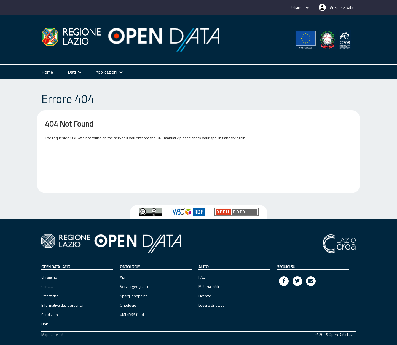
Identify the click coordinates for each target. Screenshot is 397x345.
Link (44, 324)
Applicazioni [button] (106, 72)
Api (122, 277)
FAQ (201, 277)
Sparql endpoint (133, 296)
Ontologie (128, 305)
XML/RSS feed (132, 314)
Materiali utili (208, 286)
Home (47, 72)
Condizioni (50, 314)
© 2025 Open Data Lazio (335, 334)
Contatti (47, 286)
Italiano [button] (297, 7)
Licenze (204, 296)
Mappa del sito (53, 334)
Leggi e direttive (211, 305)
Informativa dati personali (62, 305)
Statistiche (49, 296)
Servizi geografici (134, 286)
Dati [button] (72, 72)
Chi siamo (49, 277)
